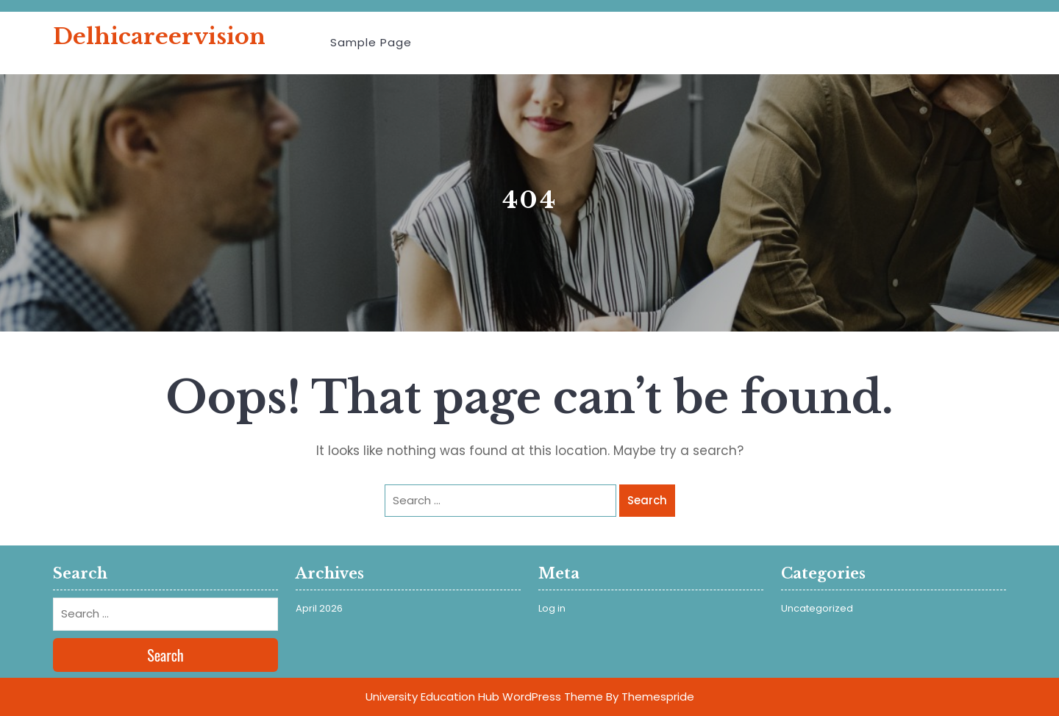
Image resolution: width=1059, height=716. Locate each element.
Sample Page (371, 42)
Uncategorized (817, 608)
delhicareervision (159, 36)
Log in (552, 608)
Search (647, 500)
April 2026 (319, 608)
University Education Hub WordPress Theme (484, 696)
